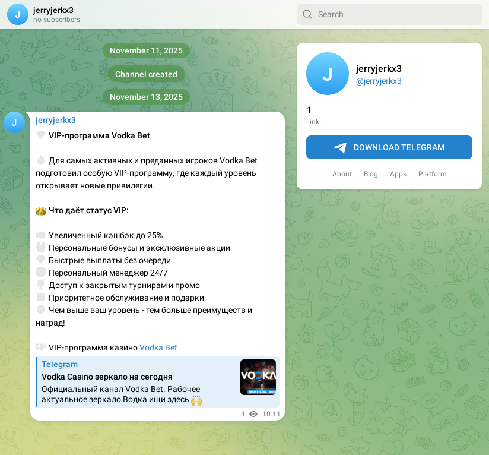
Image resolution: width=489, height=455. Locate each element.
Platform (432, 174)
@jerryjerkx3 (379, 81)
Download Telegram (389, 148)
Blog (371, 174)
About (342, 174)
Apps (398, 174)
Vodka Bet (158, 347)
